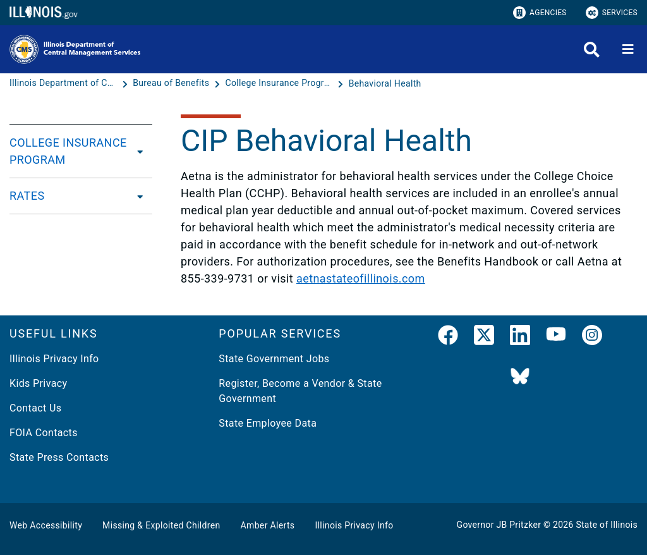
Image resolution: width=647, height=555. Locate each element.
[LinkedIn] (520, 337)
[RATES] (136, 196)
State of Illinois (607, 525)
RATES (27, 195)
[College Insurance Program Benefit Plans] (280, 83)
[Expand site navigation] (628, 49)
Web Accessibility (45, 525)
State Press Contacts (59, 457)
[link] (448, 337)
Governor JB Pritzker (499, 525)
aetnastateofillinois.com (360, 278)
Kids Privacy (38, 383)
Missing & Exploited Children (161, 525)
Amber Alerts (268, 525)
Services (612, 12)
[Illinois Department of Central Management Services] (64, 83)
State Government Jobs (274, 359)
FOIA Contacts (43, 433)
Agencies (540, 12)
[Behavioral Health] (385, 83)
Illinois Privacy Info (54, 359)
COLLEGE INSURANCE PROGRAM (68, 151)
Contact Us (35, 408)
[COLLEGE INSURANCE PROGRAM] (141, 151)
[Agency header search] (592, 50)
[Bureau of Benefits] (172, 83)
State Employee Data (268, 423)
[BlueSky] (520, 377)
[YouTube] (556, 337)
